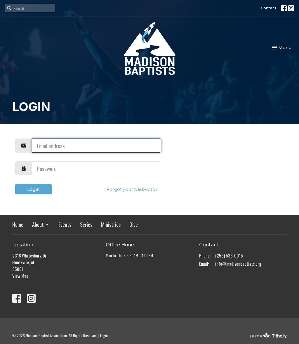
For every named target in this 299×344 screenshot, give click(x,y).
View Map (20, 275)
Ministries (111, 224)
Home (17, 224)
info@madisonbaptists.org (238, 263)
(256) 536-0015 (229, 255)
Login (33, 189)
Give (133, 224)
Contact (269, 8)
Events (64, 224)
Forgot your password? (132, 189)
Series (86, 224)
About (41, 224)
